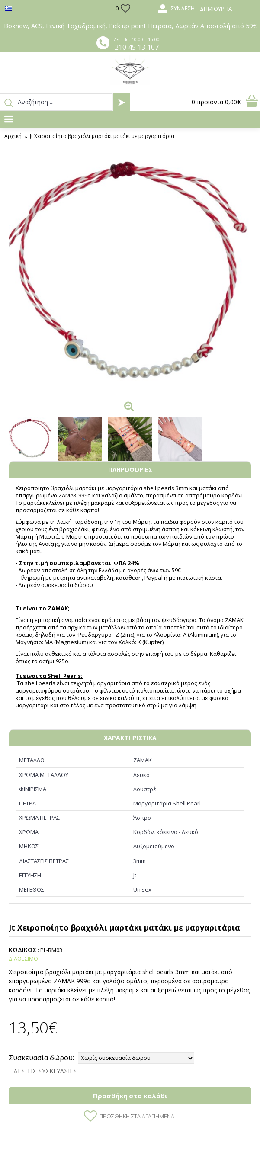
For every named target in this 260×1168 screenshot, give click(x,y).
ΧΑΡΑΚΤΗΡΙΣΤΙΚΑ (130, 738)
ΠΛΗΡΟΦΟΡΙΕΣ (130, 469)
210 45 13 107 (137, 47)
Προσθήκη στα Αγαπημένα (136, 1116)
